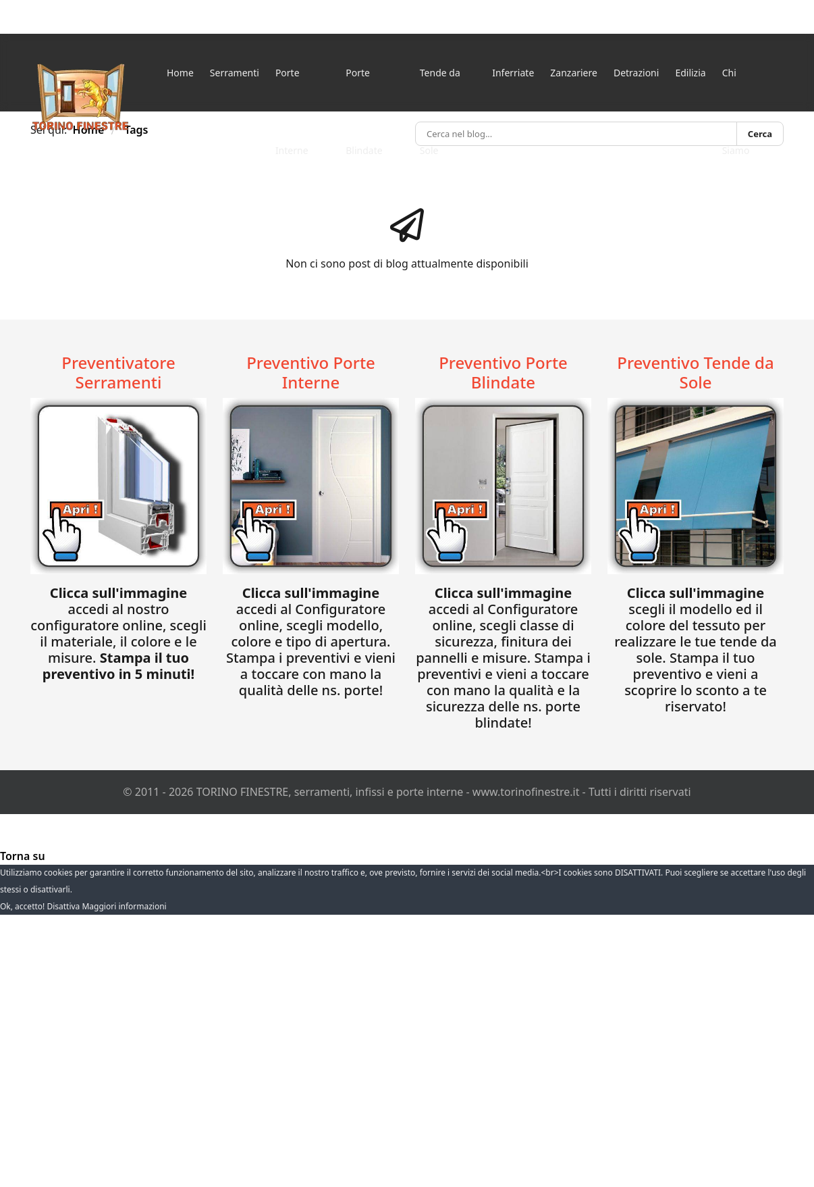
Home (180, 72)
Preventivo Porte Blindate (503, 372)
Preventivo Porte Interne (310, 372)
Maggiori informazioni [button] (124, 906)
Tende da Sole (440, 88)
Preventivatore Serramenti (118, 372)
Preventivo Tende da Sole (695, 372)
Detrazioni (636, 72)
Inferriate (513, 72)
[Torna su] (22, 856)
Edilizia (690, 72)
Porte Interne (291, 88)
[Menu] (777, 96)
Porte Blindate (364, 88)
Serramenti (234, 72)
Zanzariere (573, 72)
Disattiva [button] (63, 906)
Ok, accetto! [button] (22, 906)
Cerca (760, 134)
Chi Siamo (736, 88)
